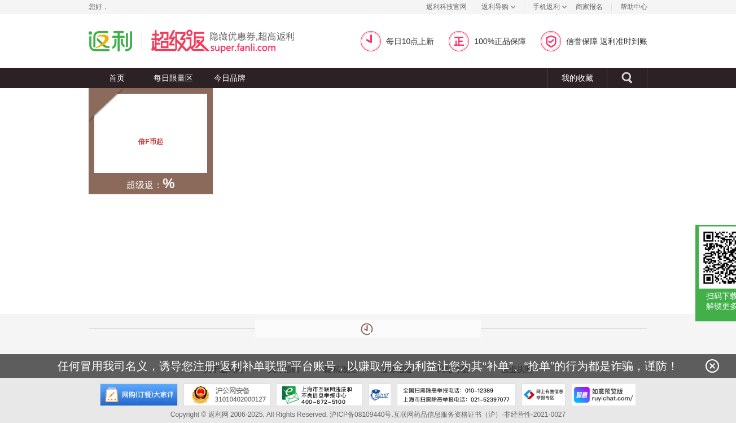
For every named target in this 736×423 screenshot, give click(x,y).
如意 (603, 394)
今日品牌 (230, 77)
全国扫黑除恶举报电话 (456, 394)
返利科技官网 (446, 7)
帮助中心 (633, 7)
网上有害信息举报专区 (544, 394)
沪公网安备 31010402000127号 (226, 394)
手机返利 (546, 7)
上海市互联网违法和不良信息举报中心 (319, 394)
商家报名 (589, 7)
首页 (117, 77)
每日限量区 (173, 77)
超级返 (236, 41)
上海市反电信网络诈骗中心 (380, 394)
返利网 (111, 41)
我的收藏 (577, 77)
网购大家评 (139, 394)
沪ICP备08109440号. (361, 414)
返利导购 (495, 7)
